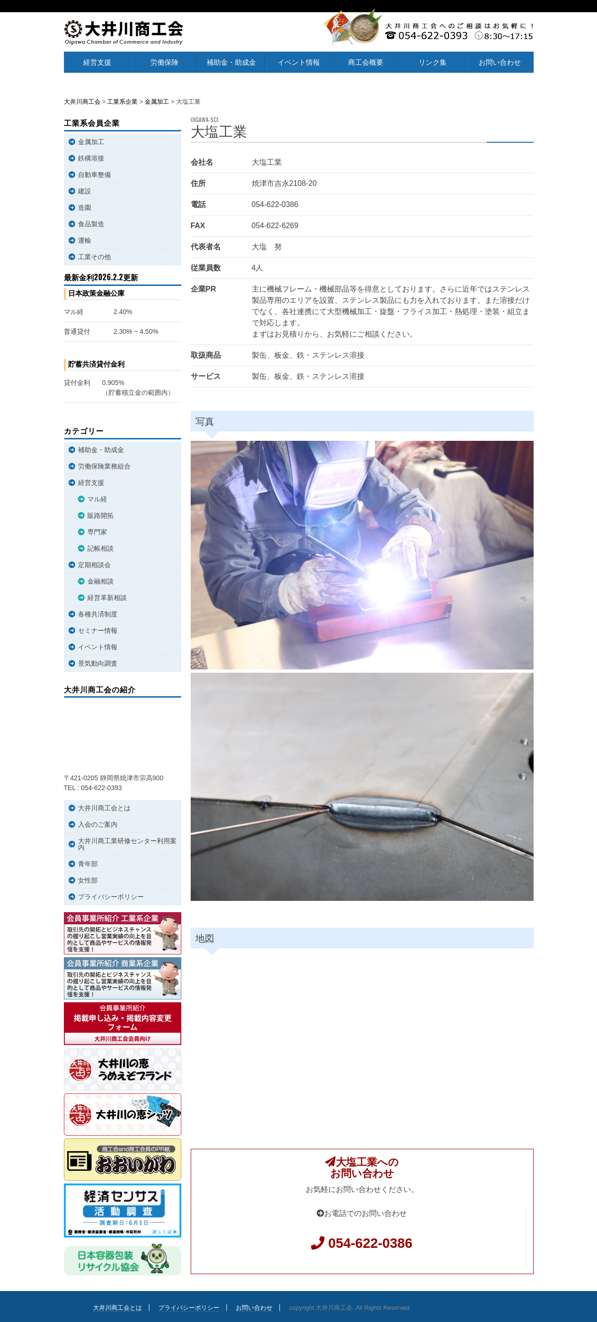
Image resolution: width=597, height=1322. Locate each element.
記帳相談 (100, 548)
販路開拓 (100, 515)
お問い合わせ (500, 62)
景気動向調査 (97, 663)
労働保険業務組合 (104, 466)
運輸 (84, 240)
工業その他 (94, 257)
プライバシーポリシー (111, 896)
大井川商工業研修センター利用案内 (127, 844)
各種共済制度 (97, 614)
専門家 (97, 532)
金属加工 (91, 142)
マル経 (97, 499)
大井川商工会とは (104, 808)
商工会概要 (365, 62)
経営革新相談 (107, 597)
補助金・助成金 (231, 62)
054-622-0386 (370, 1243)
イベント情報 (299, 62)
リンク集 (433, 62)
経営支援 (97, 62)
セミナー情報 (97, 630)
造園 (84, 207)
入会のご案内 (97, 824)
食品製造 (91, 224)
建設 (84, 191)
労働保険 (164, 62)
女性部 (88, 880)
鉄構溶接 (91, 158)
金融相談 (100, 581)
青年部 (88, 864)
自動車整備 (94, 174)
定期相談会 (94, 565)
